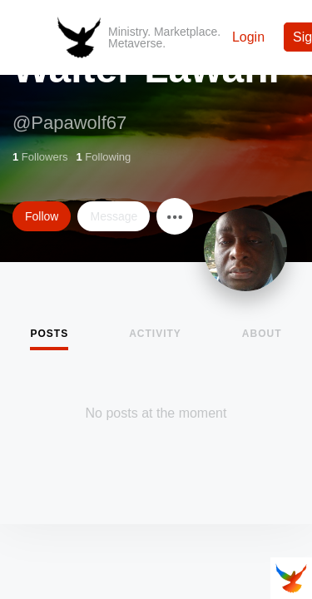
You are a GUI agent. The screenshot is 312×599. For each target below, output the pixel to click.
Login (248, 37)
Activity (155, 333)
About (262, 333)
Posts (49, 333)
